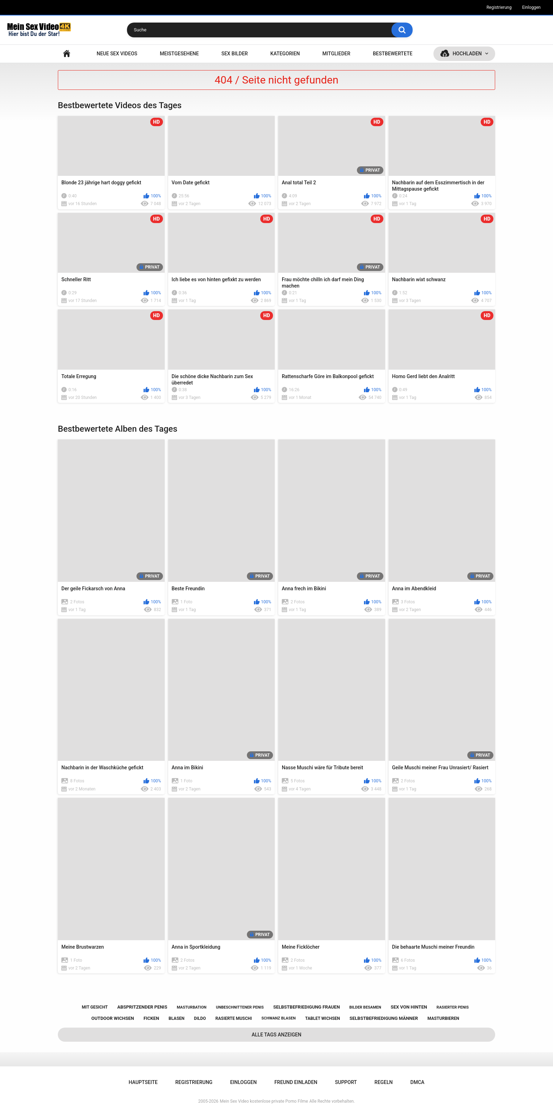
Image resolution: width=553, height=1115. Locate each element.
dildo (200, 1018)
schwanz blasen (278, 1018)
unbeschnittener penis (239, 1007)
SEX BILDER (234, 53)
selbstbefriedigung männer (384, 1018)
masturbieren (443, 1018)
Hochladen (467, 53)
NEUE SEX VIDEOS (117, 53)
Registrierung (498, 7)
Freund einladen (295, 1082)
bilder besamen (365, 1007)
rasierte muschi (233, 1018)
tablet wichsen (322, 1018)
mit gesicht (95, 1007)
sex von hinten (409, 1007)
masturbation (191, 1007)
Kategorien (285, 53)
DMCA (418, 1082)
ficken (151, 1018)
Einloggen (531, 7)
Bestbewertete (392, 53)
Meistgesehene (179, 53)
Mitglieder (336, 53)
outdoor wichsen (112, 1018)
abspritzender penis (142, 1007)
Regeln (384, 1082)
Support (346, 1082)
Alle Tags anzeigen (277, 1034)
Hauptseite (66, 54)
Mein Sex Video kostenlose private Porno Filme (264, 1101)
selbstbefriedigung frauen (306, 1007)
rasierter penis (453, 1007)
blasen (176, 1018)
